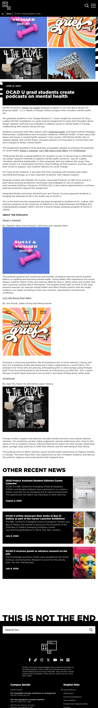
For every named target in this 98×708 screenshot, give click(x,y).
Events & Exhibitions (72, 697)
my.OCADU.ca (69, 690)
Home (2, 13)
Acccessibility (69, 700)
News (9, 13)
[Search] (91, 629)
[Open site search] (87, 6)
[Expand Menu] (93, 6)
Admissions (68, 693)
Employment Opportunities (75, 704)
